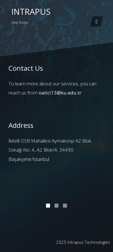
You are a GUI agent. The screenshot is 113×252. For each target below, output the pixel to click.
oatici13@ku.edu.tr (60, 92)
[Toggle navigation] (96, 21)
